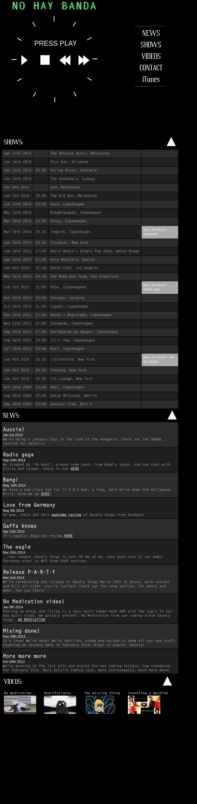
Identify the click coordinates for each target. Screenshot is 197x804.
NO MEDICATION (31, 620)
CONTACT (151, 67)
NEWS (151, 33)
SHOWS (151, 44)
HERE (75, 469)
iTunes (151, 79)
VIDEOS (151, 56)
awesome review (66, 515)
